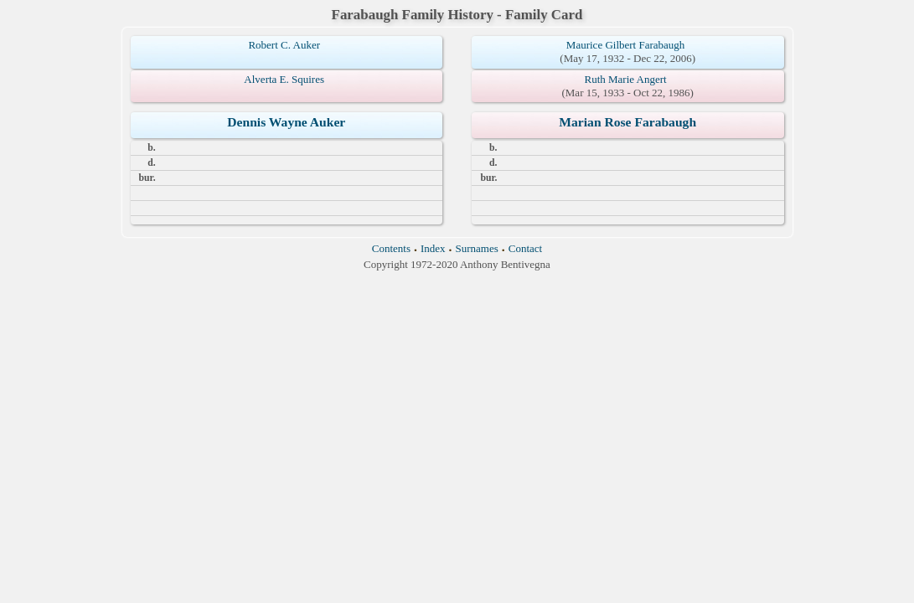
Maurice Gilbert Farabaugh (625, 45)
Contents (391, 248)
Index (433, 248)
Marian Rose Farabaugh (627, 122)
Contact (525, 248)
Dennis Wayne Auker (286, 122)
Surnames (477, 248)
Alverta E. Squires (284, 79)
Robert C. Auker (284, 45)
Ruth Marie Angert (626, 79)
